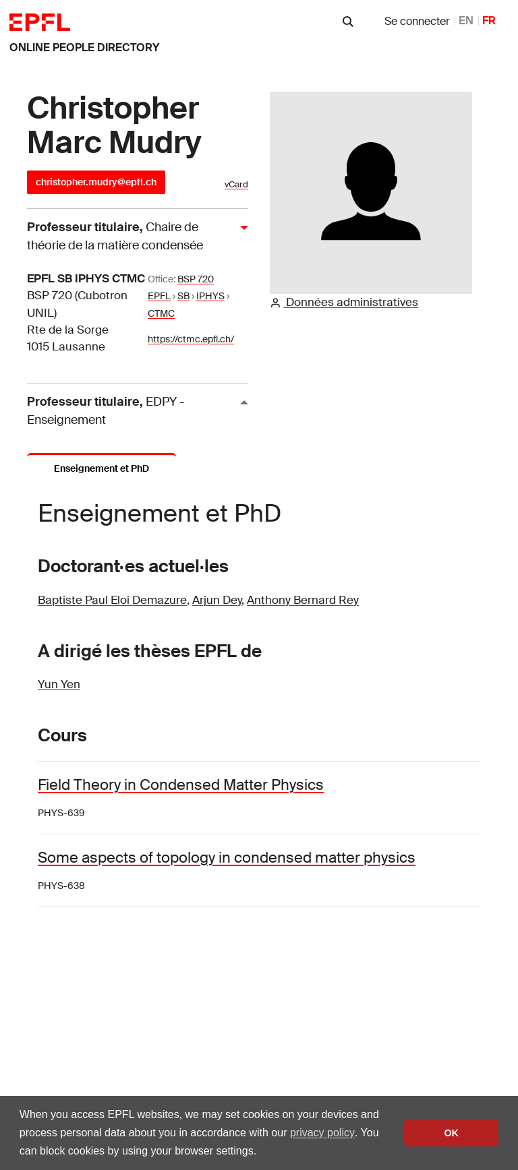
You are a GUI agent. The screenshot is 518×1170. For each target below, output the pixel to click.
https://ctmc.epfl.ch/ (191, 339)
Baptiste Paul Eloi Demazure (112, 599)
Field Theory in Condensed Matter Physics (181, 785)
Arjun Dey (216, 599)
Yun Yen (59, 684)
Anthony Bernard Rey (303, 599)
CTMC (161, 313)
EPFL (159, 296)
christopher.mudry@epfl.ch (96, 182)
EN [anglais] (466, 20)
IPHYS (210, 296)
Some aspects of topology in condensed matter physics (226, 857)
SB (183, 296)
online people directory (84, 47)
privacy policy (322, 1132)
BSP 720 (195, 279)
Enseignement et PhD (101, 468)
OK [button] (451, 1133)
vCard (236, 184)
